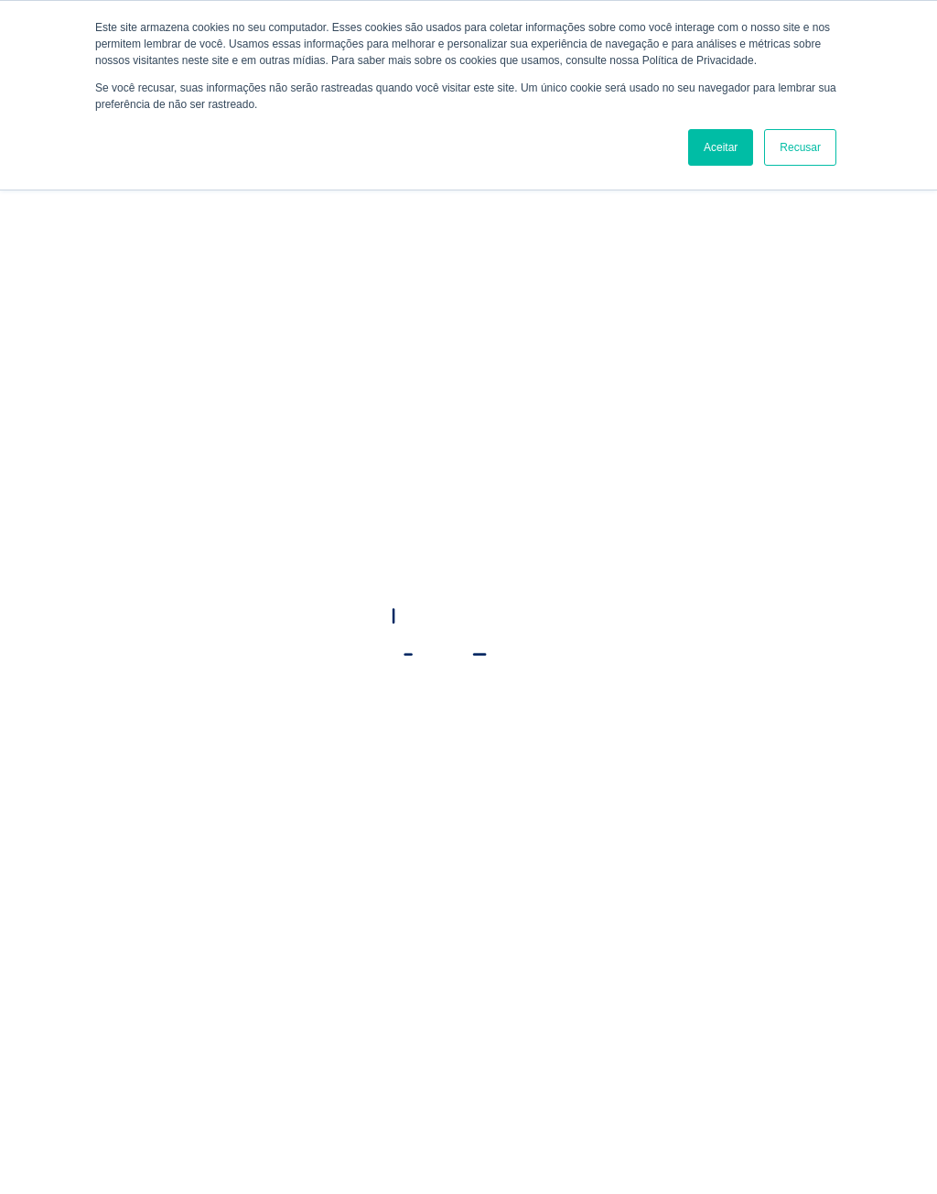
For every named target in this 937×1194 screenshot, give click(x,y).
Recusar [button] (800, 147)
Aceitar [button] (721, 147)
